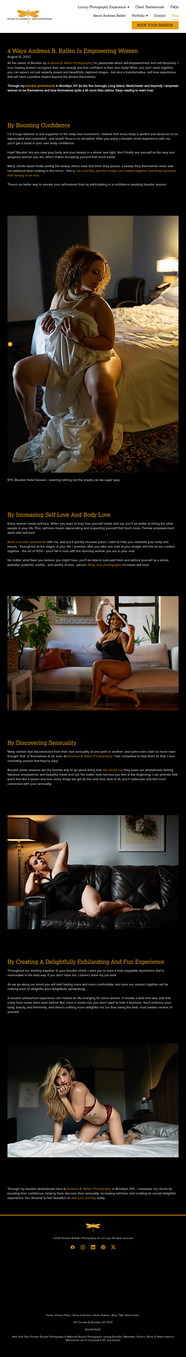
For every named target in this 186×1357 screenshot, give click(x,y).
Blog (175, 15)
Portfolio (140, 15)
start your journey (83, 1198)
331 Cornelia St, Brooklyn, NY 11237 (93, 1322)
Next (176, 344)
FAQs (174, 7)
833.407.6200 (93, 1329)
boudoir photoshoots (40, 85)
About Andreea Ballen (109, 15)
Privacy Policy (62, 1315)
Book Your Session (155, 25)
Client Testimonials (149, 7)
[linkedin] (93, 1247)
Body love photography (104, 564)
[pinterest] (103, 1247)
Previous (10, 344)
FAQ (121, 1315)
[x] (113, 1247)
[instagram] (83, 1247)
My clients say (113, 770)
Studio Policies (101, 1315)
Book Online (132, 1315)
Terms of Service (81, 1315)
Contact (160, 15)
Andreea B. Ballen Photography (69, 63)
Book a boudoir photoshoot (26, 542)
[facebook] (72, 1247)
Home (49, 1315)
